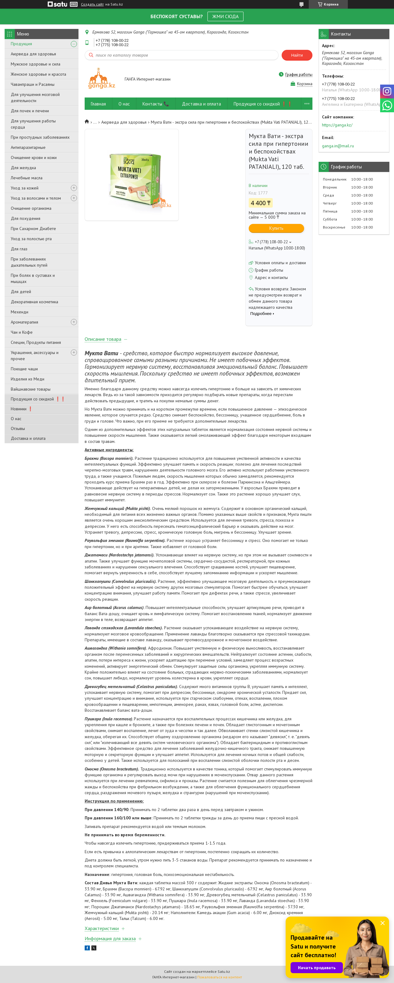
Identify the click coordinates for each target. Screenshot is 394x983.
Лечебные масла (26, 178)
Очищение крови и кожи (34, 157)
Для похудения (25, 218)
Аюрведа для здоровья (33, 54)
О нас (16, 418)
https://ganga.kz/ (337, 125)
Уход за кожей (24, 188)
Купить (276, 228)
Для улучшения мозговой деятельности (35, 97)
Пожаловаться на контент (219, 977)
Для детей (21, 291)
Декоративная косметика (34, 301)
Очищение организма (31, 208)
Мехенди (19, 312)
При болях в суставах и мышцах (33, 278)
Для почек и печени (30, 110)
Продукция (21, 43)
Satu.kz (224, 971)
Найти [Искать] (297, 55)
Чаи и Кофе (22, 332)
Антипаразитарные (28, 147)
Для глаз (19, 249)
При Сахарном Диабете (33, 228)
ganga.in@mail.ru (338, 146)
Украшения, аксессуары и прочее (34, 355)
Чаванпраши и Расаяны (32, 84)
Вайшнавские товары (30, 389)
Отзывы (18, 428)
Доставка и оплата (28, 438)
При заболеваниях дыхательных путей (29, 262)
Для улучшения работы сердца (33, 124)
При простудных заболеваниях (40, 137)
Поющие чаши (24, 369)
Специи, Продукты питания (36, 342)
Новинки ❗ (22, 409)
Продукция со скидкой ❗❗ (38, 399)
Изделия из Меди (27, 379)
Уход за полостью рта (31, 238)
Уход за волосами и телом (36, 198)
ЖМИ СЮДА (225, 16)
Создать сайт (92, 4)
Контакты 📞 (156, 103)
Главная (98, 103)
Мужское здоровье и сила (35, 64)
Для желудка (23, 167)
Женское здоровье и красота (38, 74)
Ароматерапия (24, 322)
